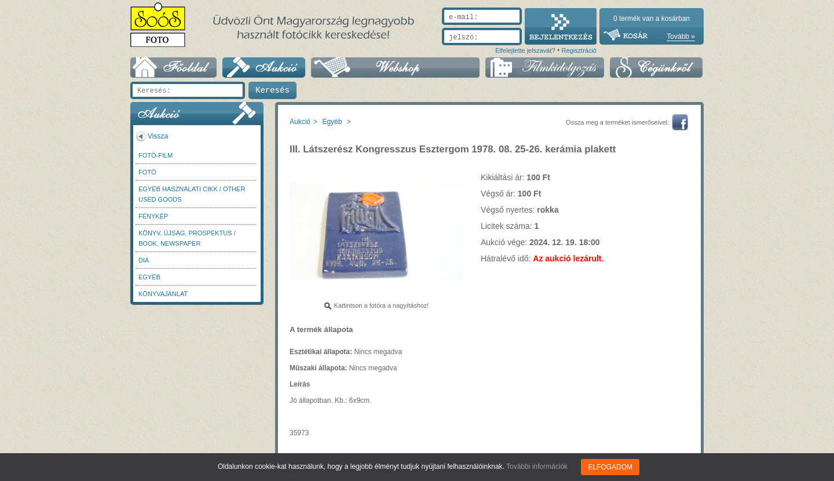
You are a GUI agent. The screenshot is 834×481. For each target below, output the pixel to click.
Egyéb (149, 277)
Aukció (300, 122)
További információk (537, 466)
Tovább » (681, 36)
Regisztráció (579, 50)
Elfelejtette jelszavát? (525, 50)
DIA (143, 260)
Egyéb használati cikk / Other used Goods (191, 194)
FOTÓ (147, 172)
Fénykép (153, 216)
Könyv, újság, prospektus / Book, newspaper (187, 238)
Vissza (158, 136)
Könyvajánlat (163, 293)
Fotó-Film (155, 155)
